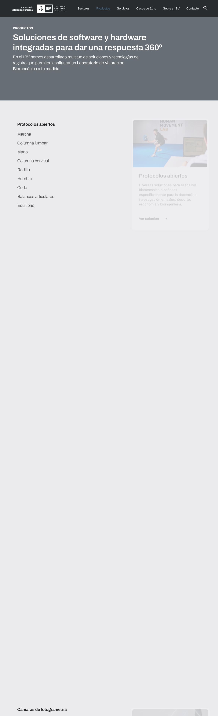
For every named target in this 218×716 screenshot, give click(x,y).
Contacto (192, 8)
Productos (103, 8)
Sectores (83, 8)
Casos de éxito (146, 8)
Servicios (123, 8)
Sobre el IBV (171, 8)
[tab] (60, 127)
